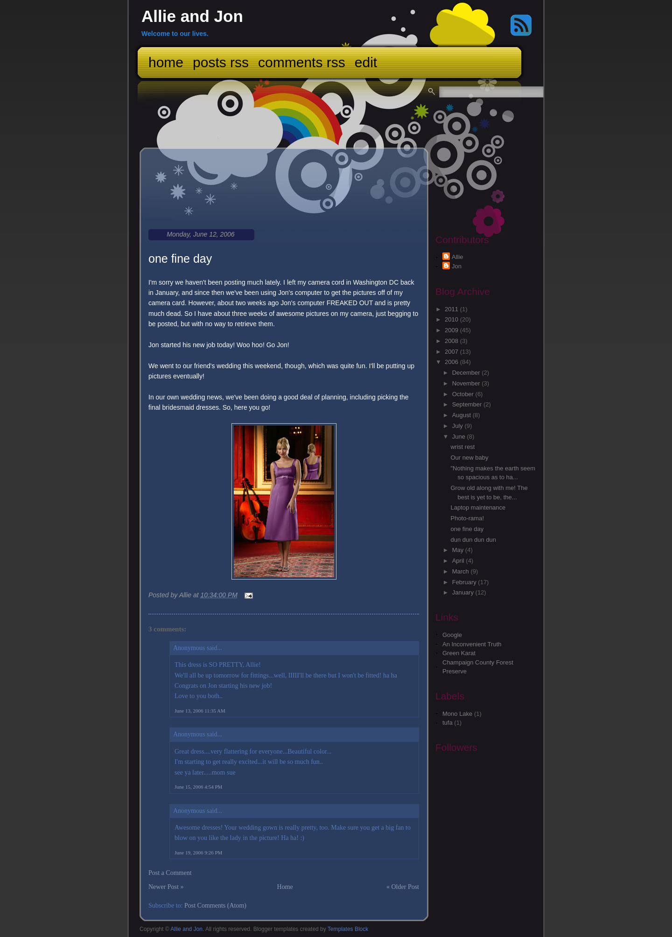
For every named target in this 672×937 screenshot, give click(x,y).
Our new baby (469, 457)
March (461, 571)
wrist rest (462, 446)
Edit (366, 62)
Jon (457, 266)
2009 (452, 330)
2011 (452, 309)
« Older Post (402, 886)
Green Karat (459, 653)
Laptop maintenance (477, 507)
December (467, 372)
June (459, 436)
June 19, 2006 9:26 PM (198, 852)
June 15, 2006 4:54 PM (198, 787)
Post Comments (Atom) (215, 905)
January (464, 592)
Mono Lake (457, 713)
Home (165, 62)
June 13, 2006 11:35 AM (200, 710)
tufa (447, 722)
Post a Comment (170, 872)
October (464, 394)
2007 (452, 351)
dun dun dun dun (473, 539)
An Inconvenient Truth (471, 644)
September (467, 404)
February (465, 582)
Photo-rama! (467, 518)
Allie (457, 256)
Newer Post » (165, 886)
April (459, 560)
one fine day (180, 258)
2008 (452, 340)
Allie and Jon (192, 16)
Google (452, 634)
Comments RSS (301, 62)
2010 (452, 319)
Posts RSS (221, 62)
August (462, 415)
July (458, 425)
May (458, 549)
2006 (452, 361)
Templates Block (348, 929)
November (467, 383)
